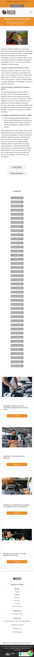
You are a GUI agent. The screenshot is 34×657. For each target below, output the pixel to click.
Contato (17, 603)
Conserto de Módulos (17, 206)
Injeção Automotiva (17, 222)
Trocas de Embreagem (17, 358)
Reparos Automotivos (17, 296)
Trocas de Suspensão (17, 366)
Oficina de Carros (17, 263)
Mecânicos (17, 259)
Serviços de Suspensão (17, 317)
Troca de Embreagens (17, 333)
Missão (17, 598)
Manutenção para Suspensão (17, 243)
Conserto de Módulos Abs (17, 210)
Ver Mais (17, 416)
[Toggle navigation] (30, 12)
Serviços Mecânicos (17, 321)
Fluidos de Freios (17, 218)
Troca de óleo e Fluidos (17, 349)
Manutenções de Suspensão (17, 251)
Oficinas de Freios (17, 280)
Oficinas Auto (17, 271)
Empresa (17, 595)
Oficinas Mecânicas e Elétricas (17, 292)
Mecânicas (17, 255)
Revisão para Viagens (17, 304)
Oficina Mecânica (17, 267)
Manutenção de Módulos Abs (17, 239)
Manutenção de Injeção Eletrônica (17, 235)
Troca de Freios (17, 341)
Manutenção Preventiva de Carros (17, 247)
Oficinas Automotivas (17, 276)
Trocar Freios (17, 353)
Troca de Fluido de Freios (17, 337)
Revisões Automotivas (17, 308)
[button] (2, 568)
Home (17, 592)
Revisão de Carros (17, 300)
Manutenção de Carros (17, 226)
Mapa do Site (17, 606)
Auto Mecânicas (17, 198)
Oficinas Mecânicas (17, 288)
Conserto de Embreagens (17, 202)
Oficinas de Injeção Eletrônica (17, 284)
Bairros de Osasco (17, 173)
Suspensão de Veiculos (17, 329)
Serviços (17, 601)
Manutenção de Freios (17, 231)
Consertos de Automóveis (17, 214)
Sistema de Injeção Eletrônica (17, 325)
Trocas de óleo (17, 362)
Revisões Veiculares (17, 312)
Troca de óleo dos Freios (17, 345)
